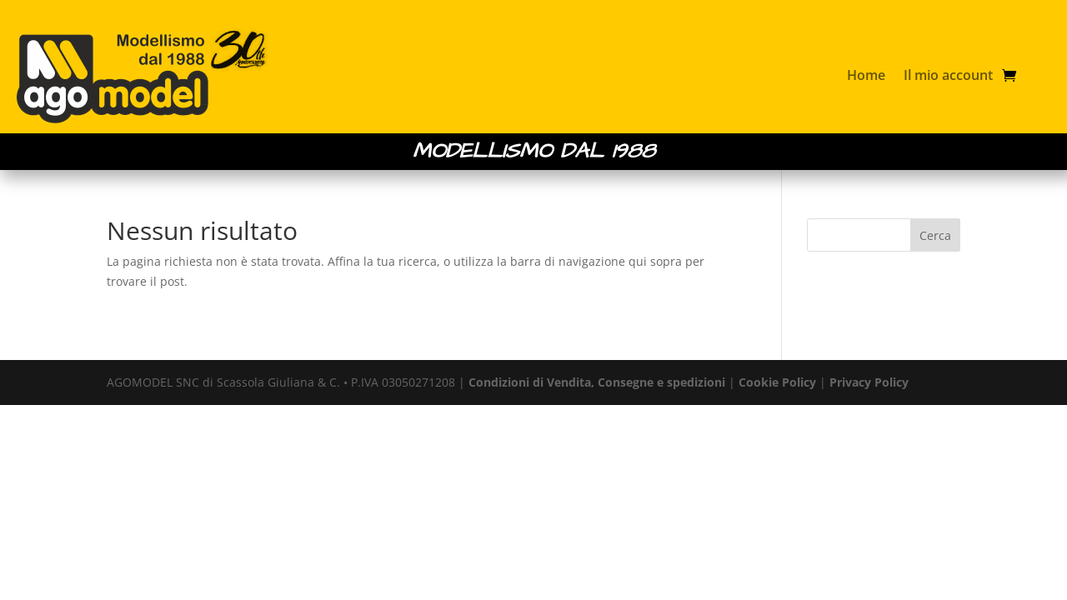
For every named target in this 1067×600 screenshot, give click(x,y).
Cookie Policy (777, 382)
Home (866, 75)
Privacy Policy (869, 382)
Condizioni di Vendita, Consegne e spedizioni (596, 382)
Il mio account (948, 75)
